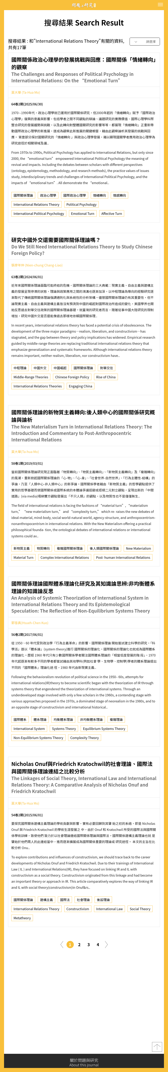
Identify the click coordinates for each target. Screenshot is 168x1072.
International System (29, 747)
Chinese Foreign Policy (72, 396)
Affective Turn (111, 215)
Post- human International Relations (123, 576)
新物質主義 (22, 567)
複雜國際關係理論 (70, 567)
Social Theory (140, 928)
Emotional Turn (82, 215)
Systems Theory (64, 747)
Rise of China (106, 396)
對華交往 (106, 387)
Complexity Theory (84, 757)
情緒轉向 (99, 196)
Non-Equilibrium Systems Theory (38, 757)
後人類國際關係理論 (104, 567)
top (157, 1049)
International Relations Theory (36, 206)
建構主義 (46, 919)
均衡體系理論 (63, 738)
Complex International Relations (64, 576)
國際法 (65, 919)
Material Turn (23, 576)
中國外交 (40, 387)
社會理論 (83, 919)
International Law (109, 928)
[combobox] (145, 41)
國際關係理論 (23, 196)
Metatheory (22, 937)
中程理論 (20, 387)
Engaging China (80, 405)
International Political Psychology (39, 215)
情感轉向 (119, 196)
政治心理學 (48, 196)
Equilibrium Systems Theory (104, 747)
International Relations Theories (38, 405)
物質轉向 (43, 567)
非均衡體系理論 (91, 738)
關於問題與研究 (84, 1062)
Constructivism (78, 928)
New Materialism (138, 567)
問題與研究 (84, 5)
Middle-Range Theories (31, 396)
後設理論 (103, 919)
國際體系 (20, 738)
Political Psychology (82, 206)
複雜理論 (116, 738)
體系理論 (40, 738)
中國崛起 (60, 387)
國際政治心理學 (74, 196)
